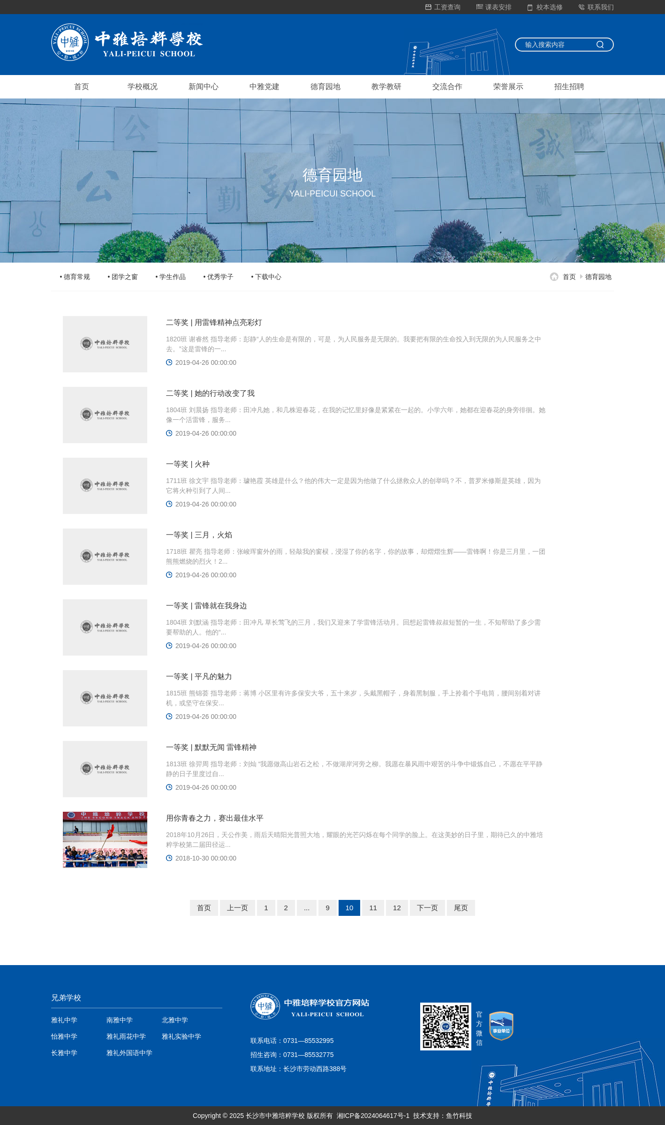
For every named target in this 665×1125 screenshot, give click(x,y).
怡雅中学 (64, 1036)
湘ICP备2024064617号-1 (373, 1115)
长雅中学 (64, 1053)
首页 (81, 87)
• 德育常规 (75, 276)
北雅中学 (175, 1020)
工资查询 (443, 7)
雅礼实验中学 (181, 1036)
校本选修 (545, 7)
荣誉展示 (508, 87)
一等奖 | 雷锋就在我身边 (206, 606)
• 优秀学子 (219, 276)
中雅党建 (264, 87)
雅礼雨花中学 (126, 1036)
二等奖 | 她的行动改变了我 (210, 393)
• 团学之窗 (123, 276)
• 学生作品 (171, 276)
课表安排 (494, 7)
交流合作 (447, 87)
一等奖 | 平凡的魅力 (199, 676)
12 (397, 908)
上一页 (237, 908)
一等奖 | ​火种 (188, 464)
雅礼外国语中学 (129, 1053)
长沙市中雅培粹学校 (275, 1115)
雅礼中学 (64, 1020)
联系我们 (596, 7)
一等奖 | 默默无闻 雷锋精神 (211, 747)
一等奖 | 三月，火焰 (199, 535)
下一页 (427, 908)
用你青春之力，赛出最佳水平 (215, 818)
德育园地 (325, 87)
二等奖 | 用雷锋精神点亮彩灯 (214, 322)
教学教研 (386, 87)
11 (373, 908)
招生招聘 (569, 87)
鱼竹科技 (459, 1115)
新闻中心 (204, 87)
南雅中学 (119, 1020)
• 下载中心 (266, 276)
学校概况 (143, 87)
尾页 (461, 908)
